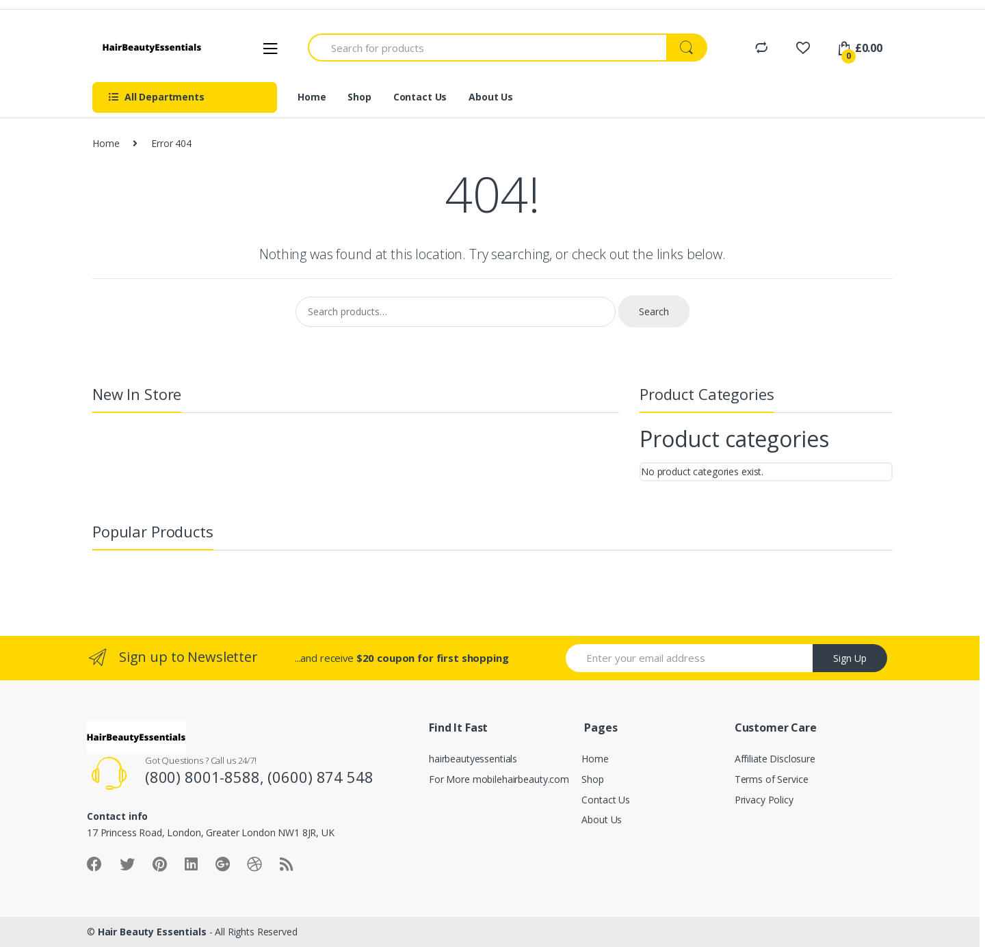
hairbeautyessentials (473, 758)
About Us (491, 96)
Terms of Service (772, 779)
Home (312, 96)
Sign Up (850, 658)
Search (654, 311)
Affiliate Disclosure (775, 758)
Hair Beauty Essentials (152, 931)
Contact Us (420, 96)
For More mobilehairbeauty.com (499, 779)
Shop (359, 96)
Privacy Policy (764, 799)
